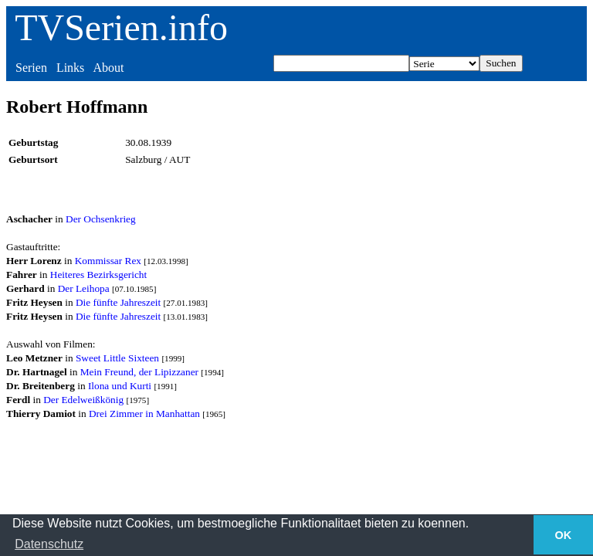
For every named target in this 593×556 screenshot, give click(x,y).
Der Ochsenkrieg (101, 219)
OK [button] (563, 535)
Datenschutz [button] (49, 544)
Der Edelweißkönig (83, 399)
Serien (31, 67)
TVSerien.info (121, 27)
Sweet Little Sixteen (117, 358)
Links (70, 67)
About (108, 67)
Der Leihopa (84, 288)
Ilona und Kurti (119, 386)
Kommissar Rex (108, 260)
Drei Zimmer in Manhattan (144, 413)
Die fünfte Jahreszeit (118, 302)
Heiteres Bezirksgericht (98, 274)
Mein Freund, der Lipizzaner (139, 372)
